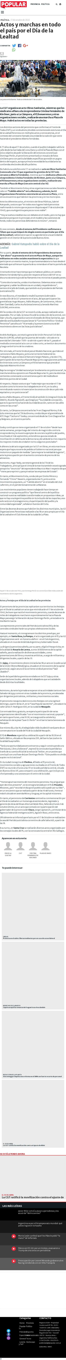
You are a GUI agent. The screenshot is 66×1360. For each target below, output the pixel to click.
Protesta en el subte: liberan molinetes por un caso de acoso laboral (29, 938)
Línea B (5, 937)
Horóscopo (30, 1342)
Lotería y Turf (22, 1343)
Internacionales (32, 1335)
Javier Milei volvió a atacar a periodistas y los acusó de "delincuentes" (38, 1212)
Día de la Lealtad (8, 854)
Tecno (28, 1339)
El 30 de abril (8, 1144)
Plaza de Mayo (45, 853)
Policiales (23, 1332)
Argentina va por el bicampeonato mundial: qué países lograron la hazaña (40, 1224)
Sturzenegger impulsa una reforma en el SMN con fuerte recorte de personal (32, 1076)
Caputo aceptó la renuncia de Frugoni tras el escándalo (24, 1007)
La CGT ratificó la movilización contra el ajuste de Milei (24, 1145)
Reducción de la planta (12, 1075)
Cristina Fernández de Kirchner (33, 855)
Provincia (35, 4)
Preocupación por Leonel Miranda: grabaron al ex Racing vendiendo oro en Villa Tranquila (40, 1261)
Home (22, 1323)
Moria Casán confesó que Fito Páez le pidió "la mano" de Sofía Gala (39, 1237)
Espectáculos (25, 1335)
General (23, 1339)
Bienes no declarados (12, 1006)
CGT (20, 853)
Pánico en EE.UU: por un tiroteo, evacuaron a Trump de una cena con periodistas (39, 1249)
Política (45, 4)
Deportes (30, 1332)
